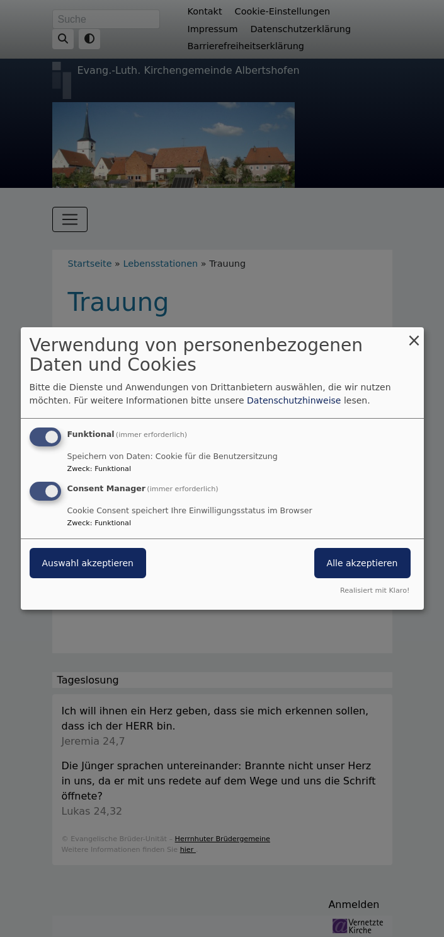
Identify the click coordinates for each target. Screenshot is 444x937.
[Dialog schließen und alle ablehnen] (414, 335)
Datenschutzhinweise (294, 400)
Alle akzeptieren (362, 563)
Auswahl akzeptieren (88, 563)
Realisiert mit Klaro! (375, 590)
